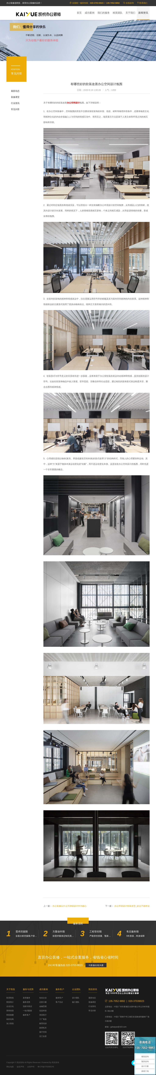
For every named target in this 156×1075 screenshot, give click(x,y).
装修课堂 (15, 97)
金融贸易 (43, 1006)
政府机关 (43, 1028)
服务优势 (26, 1002)
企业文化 (10, 1006)
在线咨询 (130, 3)
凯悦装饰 (38, 13)
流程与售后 (27, 1006)
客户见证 (59, 1002)
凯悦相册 (10, 1015)
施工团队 (75, 1002)
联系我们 (143, 3)
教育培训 (43, 1023)
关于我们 (130, 12)
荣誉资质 (10, 1011)
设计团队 (75, 998)
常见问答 (15, 109)
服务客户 (26, 1015)
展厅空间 (43, 1032)
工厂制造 (43, 1019)
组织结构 (10, 1019)
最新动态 (15, 91)
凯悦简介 (10, 1002)
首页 (79, 12)
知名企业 (43, 998)
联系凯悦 (10, 998)
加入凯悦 (10, 1023)
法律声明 (30, 1067)
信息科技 (43, 1011)
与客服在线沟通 (96, 965)
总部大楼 (43, 1002)
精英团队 (117, 12)
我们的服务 (104, 12)
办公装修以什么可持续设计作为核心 (69, 906)
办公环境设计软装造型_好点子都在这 (132, 906)
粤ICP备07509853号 (45, 1067)
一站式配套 (27, 1011)
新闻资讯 (143, 12)
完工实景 (43, 1036)
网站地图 (10, 1067)
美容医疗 (43, 1015)
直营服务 (26, 998)
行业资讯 (15, 103)
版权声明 (20, 1067)
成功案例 (89, 12)
